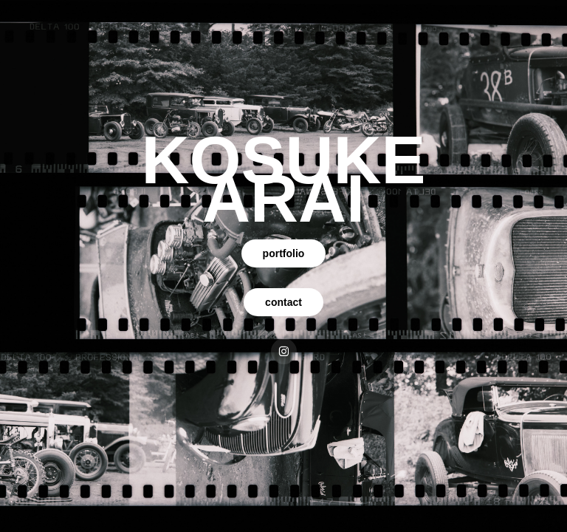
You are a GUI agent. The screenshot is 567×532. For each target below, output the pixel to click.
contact (283, 302)
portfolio (284, 253)
